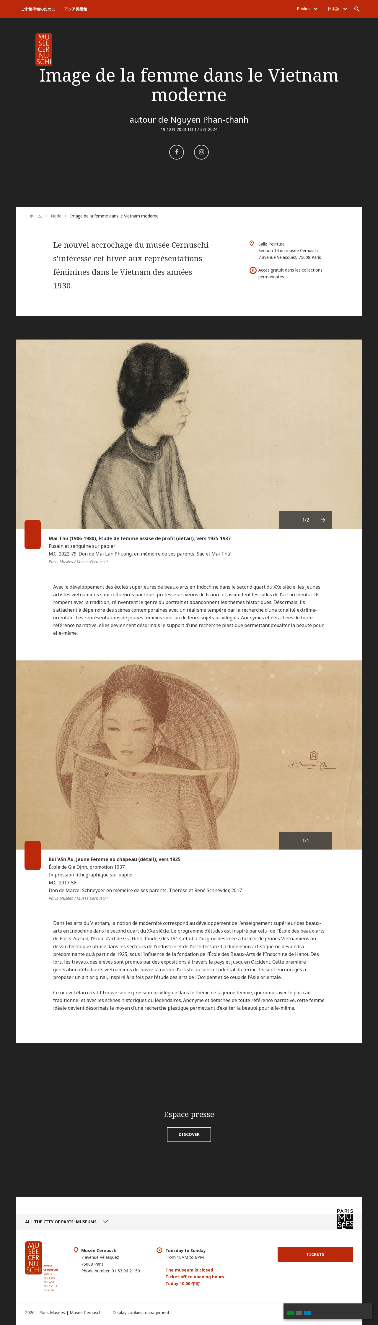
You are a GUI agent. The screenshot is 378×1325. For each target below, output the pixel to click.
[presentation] (323, 520)
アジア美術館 (75, 9)
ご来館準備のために (38, 9)
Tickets (315, 1254)
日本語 (337, 8)
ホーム (36, 216)
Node (56, 216)
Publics (307, 8)
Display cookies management (141, 1312)
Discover (189, 1134)
